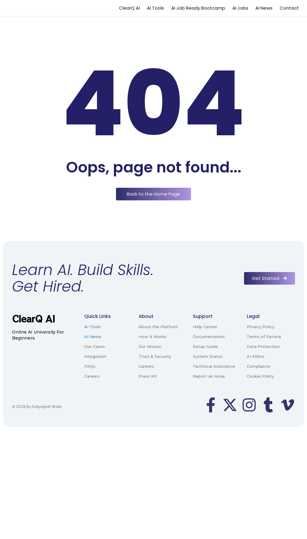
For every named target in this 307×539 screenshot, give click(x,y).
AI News (264, 8)
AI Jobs (240, 8)
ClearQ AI (129, 8)
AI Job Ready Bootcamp (198, 8)
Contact (289, 8)
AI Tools (155, 8)
